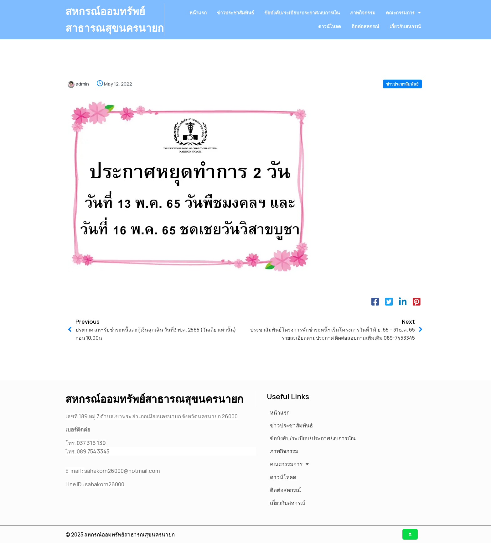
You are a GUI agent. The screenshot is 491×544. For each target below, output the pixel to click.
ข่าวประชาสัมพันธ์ (402, 100)
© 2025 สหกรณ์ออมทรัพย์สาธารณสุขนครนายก (120, 535)
